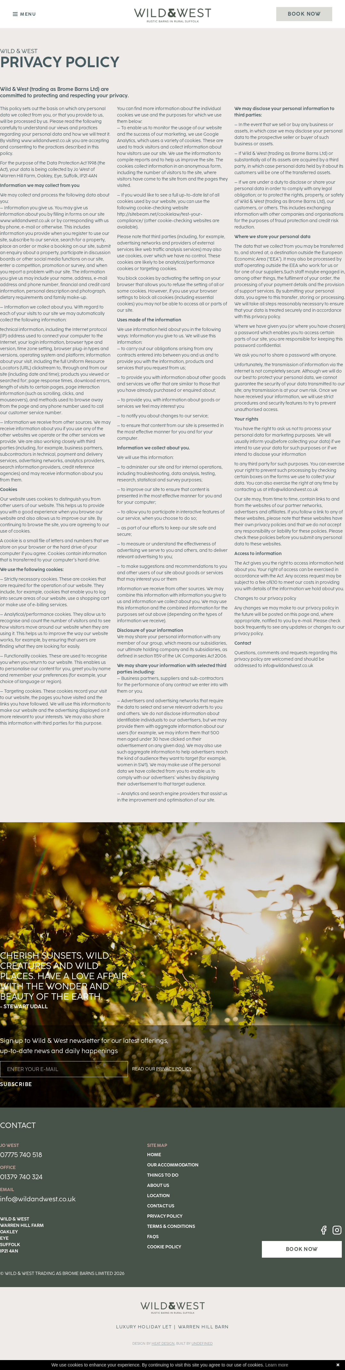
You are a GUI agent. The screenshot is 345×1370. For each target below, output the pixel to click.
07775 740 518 (21, 1155)
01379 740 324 (21, 1177)
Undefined (202, 1344)
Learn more (276, 1364)
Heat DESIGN (163, 1344)
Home (154, 1154)
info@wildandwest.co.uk (38, 1199)
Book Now (304, 14)
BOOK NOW (302, 1249)
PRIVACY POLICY (174, 1069)
